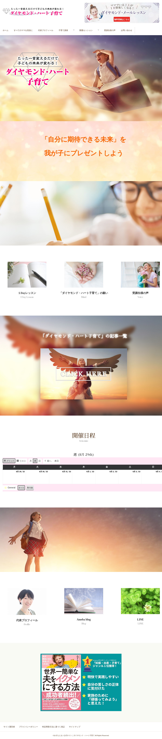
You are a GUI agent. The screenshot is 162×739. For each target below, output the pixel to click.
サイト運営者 (9, 727)
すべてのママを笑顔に (23, 30)
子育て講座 (64, 30)
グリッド (9, 462)
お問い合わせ (131, 30)
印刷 (30, 488)
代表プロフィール (46, 30)
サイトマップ (73, 727)
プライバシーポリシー (28, 727)
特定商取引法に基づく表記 (53, 727)
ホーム (6, 30)
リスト (21, 462)
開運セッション (88, 30)
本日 (56, 461)
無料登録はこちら (121, 19)
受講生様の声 (114, 30)
